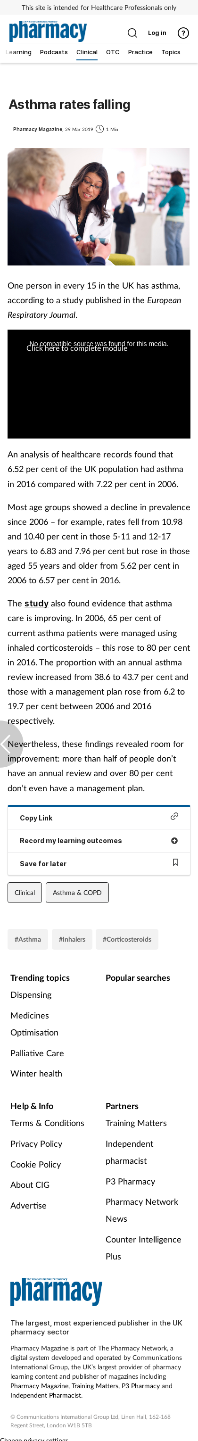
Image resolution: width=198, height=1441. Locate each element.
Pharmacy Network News (142, 1210)
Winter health (36, 1073)
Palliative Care (37, 1053)
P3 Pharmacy (130, 1181)
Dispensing (30, 994)
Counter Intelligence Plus (144, 1247)
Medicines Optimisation (34, 1023)
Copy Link (99, 816)
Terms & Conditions (47, 1123)
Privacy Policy (36, 1143)
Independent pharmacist (129, 1152)
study (37, 603)
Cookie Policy (35, 1164)
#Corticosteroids (127, 939)
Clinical (25, 892)
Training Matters (136, 1123)
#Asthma (28, 939)
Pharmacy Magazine (39, 1386)
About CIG (30, 1184)
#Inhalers (72, 939)
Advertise (28, 1205)
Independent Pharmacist (45, 1395)
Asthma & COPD (77, 892)
